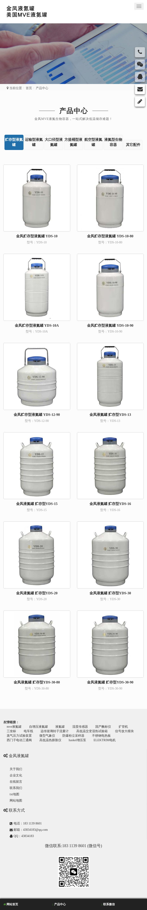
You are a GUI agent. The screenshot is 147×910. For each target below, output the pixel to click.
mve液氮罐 (14, 726)
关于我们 (16, 769)
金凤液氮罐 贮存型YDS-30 (110, 593)
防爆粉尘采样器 (73, 735)
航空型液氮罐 (93, 142)
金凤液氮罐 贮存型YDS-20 (37, 593)
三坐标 (11, 731)
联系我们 (16, 788)
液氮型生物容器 (113, 142)
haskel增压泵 (77, 740)
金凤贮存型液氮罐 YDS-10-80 (110, 236)
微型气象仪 (47, 735)
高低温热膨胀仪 (50, 740)
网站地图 (16, 800)
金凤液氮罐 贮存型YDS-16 (110, 504)
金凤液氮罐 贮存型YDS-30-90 (110, 682)
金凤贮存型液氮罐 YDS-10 (37, 236)
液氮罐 (60, 726)
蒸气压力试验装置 (19, 735)
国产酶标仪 (103, 726)
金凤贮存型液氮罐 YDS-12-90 (37, 414)
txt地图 (14, 794)
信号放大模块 (124, 731)
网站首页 (10, 904)
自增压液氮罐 (38, 726)
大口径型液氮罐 (54, 142)
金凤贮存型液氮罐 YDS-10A (37, 325)
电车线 (28, 731)
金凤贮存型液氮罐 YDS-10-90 (110, 325)
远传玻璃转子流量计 (54, 731)
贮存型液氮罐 (14, 142)
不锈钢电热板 (101, 735)
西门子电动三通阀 (19, 740)
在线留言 (16, 781)
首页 (29, 88)
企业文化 (16, 775)
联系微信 (108, 904)
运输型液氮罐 (34, 142)
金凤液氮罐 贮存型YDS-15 (37, 504)
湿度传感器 (80, 726)
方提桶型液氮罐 (73, 142)
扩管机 (123, 726)
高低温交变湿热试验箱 (92, 731)
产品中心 (73, 111)
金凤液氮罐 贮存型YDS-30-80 (37, 682)
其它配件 (133, 145)
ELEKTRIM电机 (105, 740)
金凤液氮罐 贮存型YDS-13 (110, 414)
